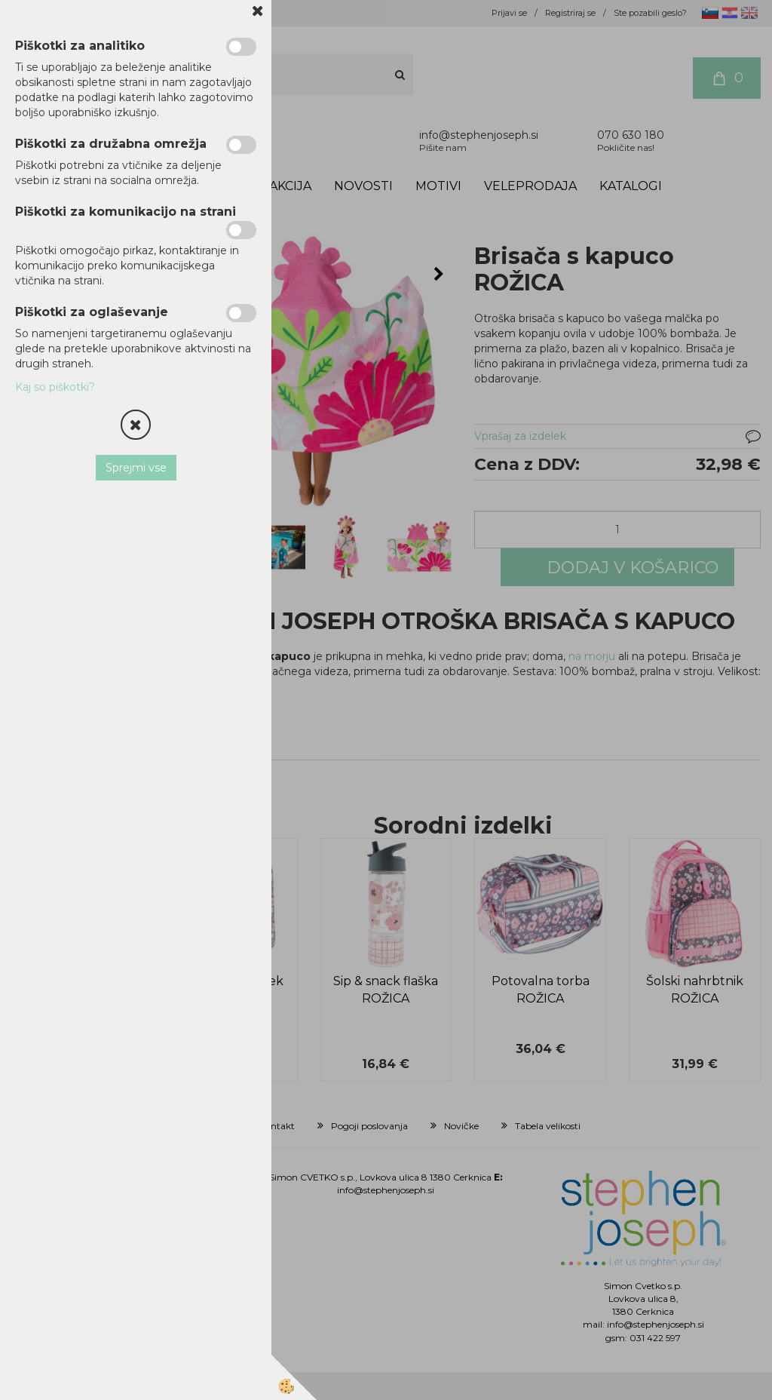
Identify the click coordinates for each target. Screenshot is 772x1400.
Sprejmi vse (136, 467)
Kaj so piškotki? (55, 387)
